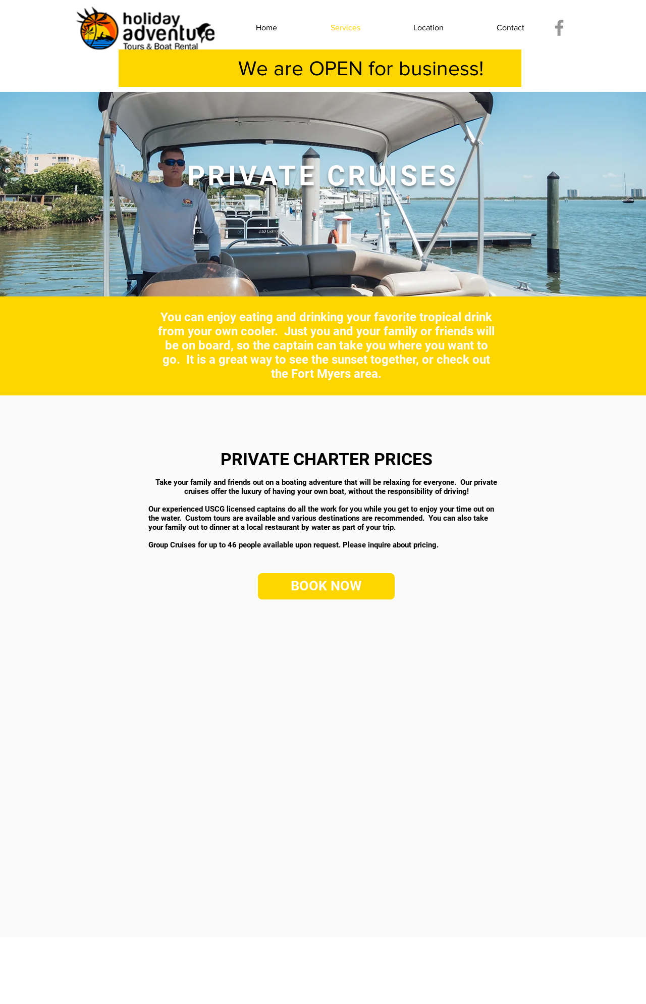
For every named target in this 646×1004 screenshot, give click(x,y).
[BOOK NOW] (326, 586)
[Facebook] (559, 27)
